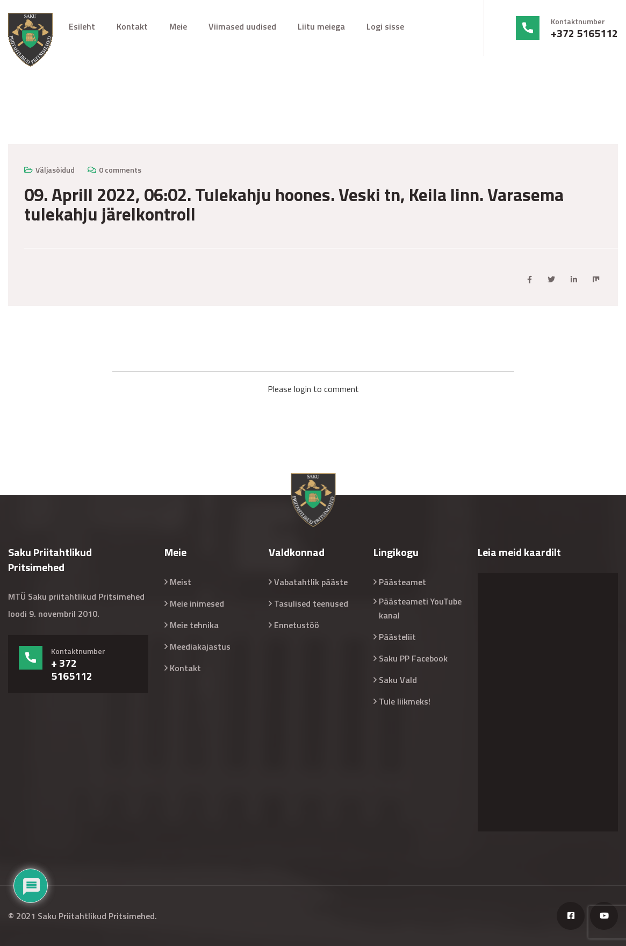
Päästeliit (397, 636)
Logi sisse (385, 26)
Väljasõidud (55, 169)
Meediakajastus (200, 646)
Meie (178, 26)
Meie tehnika (194, 624)
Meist (180, 581)
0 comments (120, 169)
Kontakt (132, 26)
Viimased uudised (242, 26)
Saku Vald (398, 679)
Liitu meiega (321, 26)
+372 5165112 (584, 33)
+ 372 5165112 (71, 669)
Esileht (82, 26)
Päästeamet (402, 581)
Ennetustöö (296, 624)
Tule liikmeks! (404, 701)
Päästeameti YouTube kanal (420, 608)
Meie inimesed (197, 603)
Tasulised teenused (311, 603)
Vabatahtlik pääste (311, 581)
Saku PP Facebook (413, 658)
